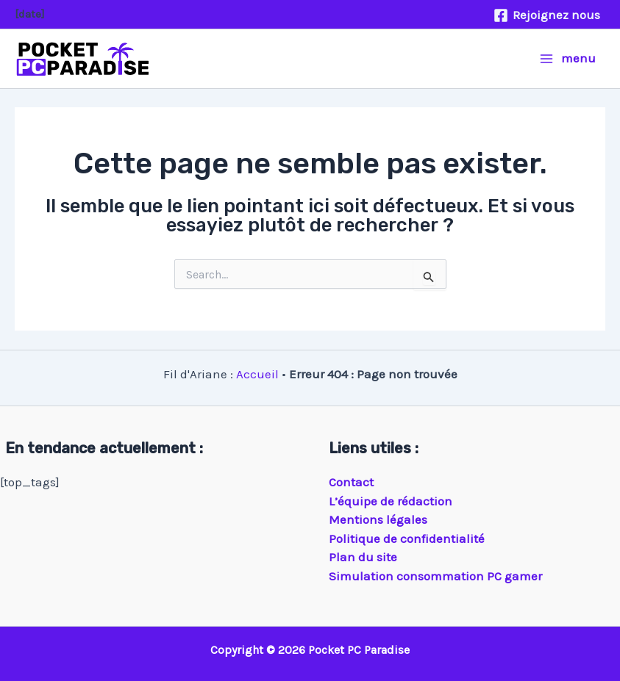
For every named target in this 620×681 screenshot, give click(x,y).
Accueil (257, 374)
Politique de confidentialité (407, 538)
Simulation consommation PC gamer (435, 576)
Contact (351, 482)
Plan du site (363, 557)
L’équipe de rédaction (390, 501)
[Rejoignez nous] (546, 15)
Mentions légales (378, 519)
